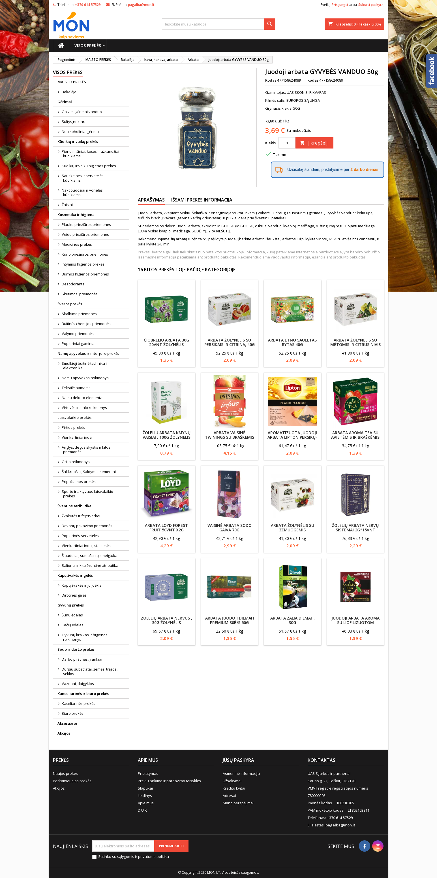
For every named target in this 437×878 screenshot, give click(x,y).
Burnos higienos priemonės (85, 274)
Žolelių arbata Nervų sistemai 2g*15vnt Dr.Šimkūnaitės (355, 530)
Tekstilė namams (76, 387)
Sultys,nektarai (74, 121)
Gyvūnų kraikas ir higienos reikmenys (85, 637)
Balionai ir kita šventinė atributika (90, 565)
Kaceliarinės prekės (78, 703)
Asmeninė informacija (241, 773)
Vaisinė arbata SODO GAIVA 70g (229, 528)
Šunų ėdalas (72, 615)
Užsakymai (232, 780)
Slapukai (145, 788)
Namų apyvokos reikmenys (85, 377)
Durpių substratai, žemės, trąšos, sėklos (89, 671)
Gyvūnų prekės (70, 605)
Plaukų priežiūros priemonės (86, 224)
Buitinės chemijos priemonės (86, 323)
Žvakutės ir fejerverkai (81, 515)
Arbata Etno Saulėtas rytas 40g (292, 342)
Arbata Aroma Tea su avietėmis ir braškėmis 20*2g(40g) (355, 437)
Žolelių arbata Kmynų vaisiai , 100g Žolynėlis (166, 435)
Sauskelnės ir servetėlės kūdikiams (83, 178)
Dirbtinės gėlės (74, 595)
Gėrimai (64, 101)
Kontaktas (321, 760)
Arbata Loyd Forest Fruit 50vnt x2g (166, 528)
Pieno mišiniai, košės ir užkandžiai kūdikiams (90, 153)
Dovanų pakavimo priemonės (87, 525)
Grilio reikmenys (76, 461)
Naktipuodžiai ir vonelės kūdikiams (82, 192)
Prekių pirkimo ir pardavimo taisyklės (169, 780)
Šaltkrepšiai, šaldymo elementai (89, 471)
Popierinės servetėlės (80, 535)
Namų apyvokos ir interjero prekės (88, 353)
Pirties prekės (73, 427)
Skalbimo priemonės (79, 313)
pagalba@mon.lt (141, 4)
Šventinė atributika (74, 505)
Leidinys (145, 795)
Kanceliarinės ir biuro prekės (83, 693)
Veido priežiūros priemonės (85, 234)
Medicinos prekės (77, 244)
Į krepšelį (313, 143)
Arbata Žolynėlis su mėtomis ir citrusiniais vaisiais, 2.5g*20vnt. (355, 344)
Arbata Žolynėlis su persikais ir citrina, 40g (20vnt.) (229, 344)
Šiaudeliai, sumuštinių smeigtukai (90, 555)
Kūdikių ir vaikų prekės (77, 141)
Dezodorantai (73, 284)
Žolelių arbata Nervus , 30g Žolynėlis (166, 620)
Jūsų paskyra (238, 760)
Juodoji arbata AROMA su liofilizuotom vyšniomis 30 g (355, 622)
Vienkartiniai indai (77, 437)
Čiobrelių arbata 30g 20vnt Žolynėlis (166, 342)
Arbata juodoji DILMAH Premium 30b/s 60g (229, 620)
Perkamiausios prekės (72, 780)
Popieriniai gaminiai (78, 343)
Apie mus (146, 802)
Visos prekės (87, 45)
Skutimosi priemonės (80, 293)
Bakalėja (69, 91)
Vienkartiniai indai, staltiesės (86, 545)
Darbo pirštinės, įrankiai (82, 659)
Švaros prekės (69, 303)
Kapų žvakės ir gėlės (75, 575)
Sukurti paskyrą (371, 4)
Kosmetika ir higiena (76, 214)
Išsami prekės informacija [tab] (201, 200)
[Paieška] (218, 24)
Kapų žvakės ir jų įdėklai (82, 585)
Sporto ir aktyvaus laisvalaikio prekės (87, 494)
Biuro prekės (72, 713)
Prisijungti (340, 4)
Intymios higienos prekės (83, 264)
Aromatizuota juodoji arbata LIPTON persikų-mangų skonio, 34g (292, 437)
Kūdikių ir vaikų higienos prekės (89, 165)
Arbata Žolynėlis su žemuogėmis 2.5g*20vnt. (292, 530)
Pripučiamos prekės (79, 481)
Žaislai (67, 204)
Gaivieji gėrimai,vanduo (82, 111)
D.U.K (142, 810)
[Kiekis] (287, 143)
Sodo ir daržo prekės (76, 649)
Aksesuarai (67, 723)
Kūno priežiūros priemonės (85, 254)
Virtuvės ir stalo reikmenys (84, 407)
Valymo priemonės (78, 333)
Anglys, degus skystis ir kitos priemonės (86, 449)
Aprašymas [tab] (151, 200)
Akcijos (63, 733)
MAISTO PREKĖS (71, 81)
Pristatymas (148, 773)
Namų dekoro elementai (82, 397)
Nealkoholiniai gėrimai (81, 131)
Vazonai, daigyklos (78, 683)
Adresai (229, 795)
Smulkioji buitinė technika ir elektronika (85, 365)
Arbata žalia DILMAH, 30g (292, 620)
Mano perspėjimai (238, 802)
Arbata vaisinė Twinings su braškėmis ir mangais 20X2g (229, 437)
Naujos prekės (65, 773)
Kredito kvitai (234, 788)
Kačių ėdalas (72, 624)
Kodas (270, 80)
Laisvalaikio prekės (74, 417)
